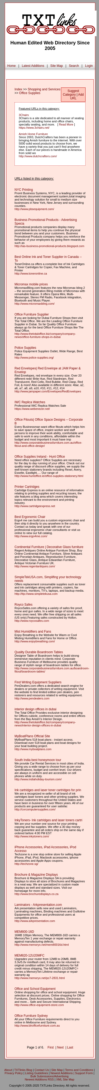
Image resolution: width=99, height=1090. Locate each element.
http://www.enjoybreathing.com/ (35, 641)
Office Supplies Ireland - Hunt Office (40, 456)
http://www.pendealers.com (32, 698)
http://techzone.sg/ (26, 863)
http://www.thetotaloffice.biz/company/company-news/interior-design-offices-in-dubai (45, 724)
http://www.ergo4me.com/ (31, 536)
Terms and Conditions (79, 1070)
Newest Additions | (62, 1073)
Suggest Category (71, 92)
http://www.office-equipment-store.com (39, 1004)
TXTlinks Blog (23, 1070)
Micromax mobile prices (31, 284)
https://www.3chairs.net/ (34, 127)
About (8, 1070)
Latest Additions (33, 66)
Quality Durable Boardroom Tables (39, 652)
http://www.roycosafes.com (32, 620)
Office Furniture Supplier (32, 314)
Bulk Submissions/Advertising (49, 1076)
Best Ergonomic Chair (30, 517)
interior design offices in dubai (35, 709)
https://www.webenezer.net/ (32, 408)
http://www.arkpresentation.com (35, 920)
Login (89, 66)
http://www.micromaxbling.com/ (35, 303)
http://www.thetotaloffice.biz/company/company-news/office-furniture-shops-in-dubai (45, 335)
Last (70, 1047)
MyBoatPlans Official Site (32, 736)
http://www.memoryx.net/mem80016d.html (42, 944)
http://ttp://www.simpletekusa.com (36, 593)
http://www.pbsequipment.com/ (34, 209)
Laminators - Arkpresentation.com (38, 905)
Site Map (56, 66)
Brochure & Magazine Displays (36, 874)
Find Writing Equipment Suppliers (38, 682)
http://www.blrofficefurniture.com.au (37, 1025)
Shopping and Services (44, 89)
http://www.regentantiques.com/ (35, 566)
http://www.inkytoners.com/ (32, 836)
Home (11, 66)
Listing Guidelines (36, 1073)
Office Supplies (29, 93)
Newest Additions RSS (39, 1079)
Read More (66, 124)
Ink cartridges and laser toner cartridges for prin (48, 790)
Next (60, 1047)
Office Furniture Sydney (31, 1016)
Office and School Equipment (35, 989)
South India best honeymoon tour (38, 760)
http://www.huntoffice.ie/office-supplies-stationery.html (49, 475)
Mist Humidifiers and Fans (33, 631)
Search (74, 66)
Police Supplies (25, 348)
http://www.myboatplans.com (33, 749)
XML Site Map (65, 1079)
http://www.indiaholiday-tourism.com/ (38, 779)
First (51, 1047)
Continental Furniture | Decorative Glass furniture (49, 547)
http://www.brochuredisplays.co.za (36, 894)
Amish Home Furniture (33, 134)
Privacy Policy (14, 1073)
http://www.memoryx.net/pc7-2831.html (40, 978)
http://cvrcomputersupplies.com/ (35, 809)
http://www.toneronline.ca (31, 273)
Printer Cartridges (27, 487)
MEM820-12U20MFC (29, 955)
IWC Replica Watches (30, 402)
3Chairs (24, 115)
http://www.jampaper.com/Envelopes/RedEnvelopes (48, 391)
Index (18, 89)
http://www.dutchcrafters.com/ (38, 156)
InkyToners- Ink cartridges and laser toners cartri (48, 820)
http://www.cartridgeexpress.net (35, 506)
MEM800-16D (24, 932)
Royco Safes (23, 604)
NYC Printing (24, 190)
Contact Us (42, 1070)
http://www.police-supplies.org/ (34, 357)
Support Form (84, 1073)
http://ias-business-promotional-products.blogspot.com (49, 246)
